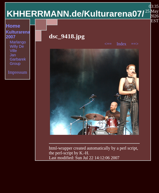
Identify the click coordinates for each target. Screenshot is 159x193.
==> (134, 44)
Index (122, 44)
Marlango (18, 42)
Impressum (17, 72)
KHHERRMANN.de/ (45, 13)
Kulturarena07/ (114, 13)
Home (13, 26)
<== (108, 44)
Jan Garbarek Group (18, 59)
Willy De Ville (17, 48)
